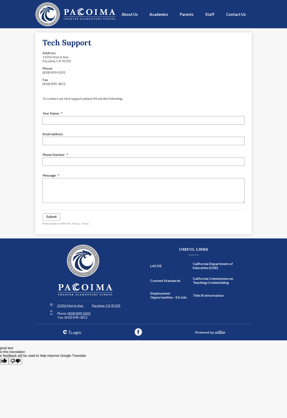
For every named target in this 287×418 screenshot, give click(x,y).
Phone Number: (55, 155)
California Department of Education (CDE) (213, 266)
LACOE (156, 266)
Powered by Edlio (210, 332)
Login (71, 332)
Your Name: (52, 113)
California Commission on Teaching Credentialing (213, 280)
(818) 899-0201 (79, 313)
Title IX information (208, 295)
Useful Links (193, 249)
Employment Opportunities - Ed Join (168, 295)
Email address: (52, 134)
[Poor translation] (15, 361)
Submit (51, 217)
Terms (85, 223)
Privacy (76, 223)
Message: (50, 175)
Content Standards (165, 281)
